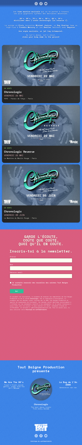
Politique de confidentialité (36, 309)
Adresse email (16, 272)
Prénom (13, 257)
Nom (11, 265)
